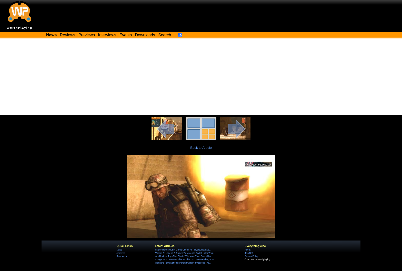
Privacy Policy (251, 256)
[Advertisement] (201, 77)
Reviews (67, 35)
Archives (120, 253)
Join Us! (249, 253)
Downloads (145, 35)
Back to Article (201, 148)
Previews (86, 35)
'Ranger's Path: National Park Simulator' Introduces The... (183, 263)
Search (164, 35)
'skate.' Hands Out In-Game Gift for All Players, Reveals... (183, 249)
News (119, 249)
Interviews (107, 35)
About (247, 249)
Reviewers (121, 256)
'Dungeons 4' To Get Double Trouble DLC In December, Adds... (185, 259)
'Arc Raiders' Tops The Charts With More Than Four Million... (184, 256)
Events (125, 35)
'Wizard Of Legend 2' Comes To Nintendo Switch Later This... (184, 253)
